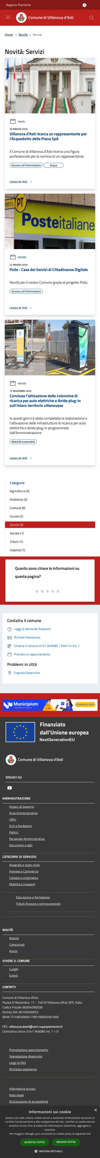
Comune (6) (17, 507)
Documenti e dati (20, 845)
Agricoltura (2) (19, 491)
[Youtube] (10, 788)
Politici (13, 832)
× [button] (95, 1110)
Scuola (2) (16, 516)
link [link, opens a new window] (88, 1133)
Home (9, 34)
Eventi (13, 975)
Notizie (18, 257)
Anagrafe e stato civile (24, 864)
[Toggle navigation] (8, 17)
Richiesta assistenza (23, 1069)
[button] (50, 1151)
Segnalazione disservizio (25, 1056)
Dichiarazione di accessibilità (28, 1101)
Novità (23, 34)
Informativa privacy (22, 1088)
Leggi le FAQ (17, 1062)
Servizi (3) (16, 524)
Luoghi (13, 969)
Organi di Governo (21, 806)
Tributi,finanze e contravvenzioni (38, 903)
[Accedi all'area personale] (84, 5)
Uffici (12, 819)
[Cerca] (91, 17)
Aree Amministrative (23, 813)
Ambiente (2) (18, 499)
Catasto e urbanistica (23, 877)
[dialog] (50, 1132)
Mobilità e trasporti (22, 884)
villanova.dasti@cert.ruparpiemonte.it (36, 1026)
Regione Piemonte (18, 4)
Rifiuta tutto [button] (66, 1142)
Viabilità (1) (17, 550)
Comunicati (17, 944)
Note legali (16, 1095)
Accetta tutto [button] (34, 1142)
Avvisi (17, 121)
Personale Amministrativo (27, 838)
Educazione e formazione (33, 897)
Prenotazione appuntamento (28, 1049)
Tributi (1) (16, 541)
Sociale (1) (17, 533)
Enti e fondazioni (20, 825)
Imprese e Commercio (23, 871)
